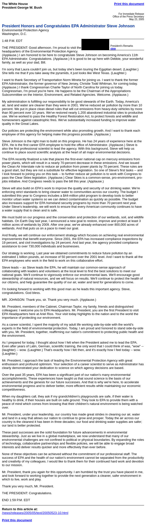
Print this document (129, 4)
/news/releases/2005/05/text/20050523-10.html (35, 513)
